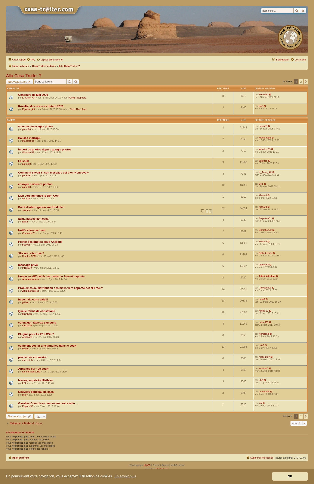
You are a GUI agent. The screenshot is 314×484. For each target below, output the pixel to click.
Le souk (23, 161)
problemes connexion (32, 357)
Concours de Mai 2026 (33, 94)
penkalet (26, 175)
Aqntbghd (27, 337)
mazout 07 (27, 360)
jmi (260, 403)
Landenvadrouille (31, 371)
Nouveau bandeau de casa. (36, 391)
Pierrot (25, 348)
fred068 (26, 244)
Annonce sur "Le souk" (34, 368)
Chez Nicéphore (77, 97)
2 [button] (301, 82)
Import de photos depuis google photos (44, 149)
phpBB (147, 465)
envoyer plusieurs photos (35, 184)
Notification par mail (31, 230)
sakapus (26, 210)
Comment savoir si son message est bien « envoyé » (53, 172)
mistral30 (27, 267)
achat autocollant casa (33, 218)
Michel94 (263, 94)
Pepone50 (27, 406)
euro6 (262, 299)
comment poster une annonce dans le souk (47, 345)
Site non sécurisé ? (31, 253)
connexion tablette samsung (37, 322)
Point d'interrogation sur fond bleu (41, 207)
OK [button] (290, 476)
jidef (24, 394)
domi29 (26, 198)
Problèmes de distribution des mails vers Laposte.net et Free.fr (60, 288)
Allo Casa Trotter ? (23, 75)
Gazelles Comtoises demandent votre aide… (48, 403)
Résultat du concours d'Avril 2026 (41, 106)
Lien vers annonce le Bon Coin (38, 195)
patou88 (26, 129)
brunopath (264, 391)
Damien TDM (29, 256)
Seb (261, 106)
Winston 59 (28, 152)
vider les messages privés (35, 126)
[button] (306, 81)
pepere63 (264, 264)
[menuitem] (31, 59)
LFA (24, 383)
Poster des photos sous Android (40, 241)
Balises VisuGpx (29, 138)
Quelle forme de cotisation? (36, 311)
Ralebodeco (265, 287)
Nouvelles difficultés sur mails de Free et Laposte (51, 276)
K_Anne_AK (28, 97)
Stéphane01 (265, 218)
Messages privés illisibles (35, 380)
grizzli (25, 221)
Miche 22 (263, 310)
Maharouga (28, 141)
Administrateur (30, 279)
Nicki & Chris (265, 253)
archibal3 (263, 368)
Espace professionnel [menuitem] (50, 59)
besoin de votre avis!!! (33, 299)
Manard (263, 195)
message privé (28, 264)
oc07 (261, 345)
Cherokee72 (28, 233)
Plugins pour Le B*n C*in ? (36, 334)
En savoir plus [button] (125, 476)
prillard (25, 302)
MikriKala (27, 314)
